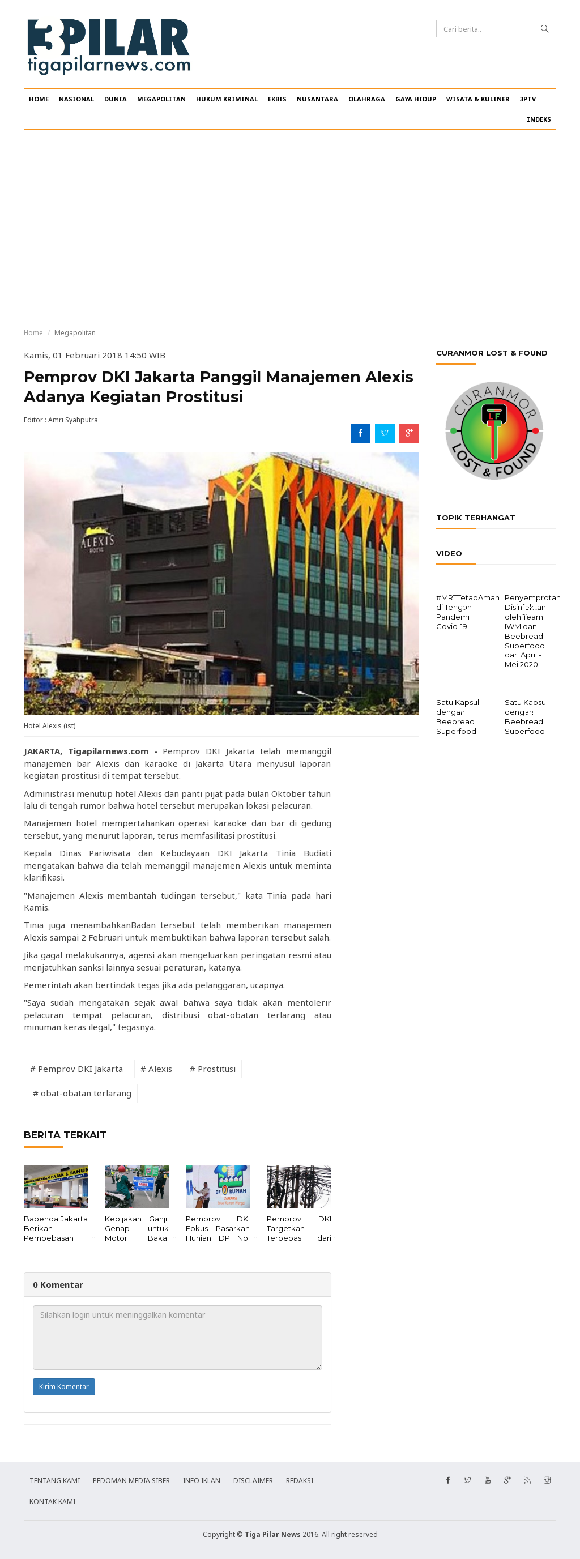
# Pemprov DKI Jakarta (76, 1068)
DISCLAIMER (253, 1480)
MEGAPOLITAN (161, 99)
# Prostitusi (213, 1068)
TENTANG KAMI (54, 1480)
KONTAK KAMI (52, 1501)
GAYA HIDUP (415, 99)
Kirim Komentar (64, 1386)
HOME (39, 99)
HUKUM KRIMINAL (227, 99)
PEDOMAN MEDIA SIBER (131, 1480)
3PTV (528, 99)
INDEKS (539, 119)
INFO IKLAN (201, 1480)
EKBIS (277, 99)
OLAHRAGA (366, 99)
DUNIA (115, 99)
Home (33, 333)
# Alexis (156, 1068)
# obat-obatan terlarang (82, 1093)
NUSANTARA (317, 99)
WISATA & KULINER (478, 99)
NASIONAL (76, 99)
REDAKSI (299, 1480)
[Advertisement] (290, 229)
